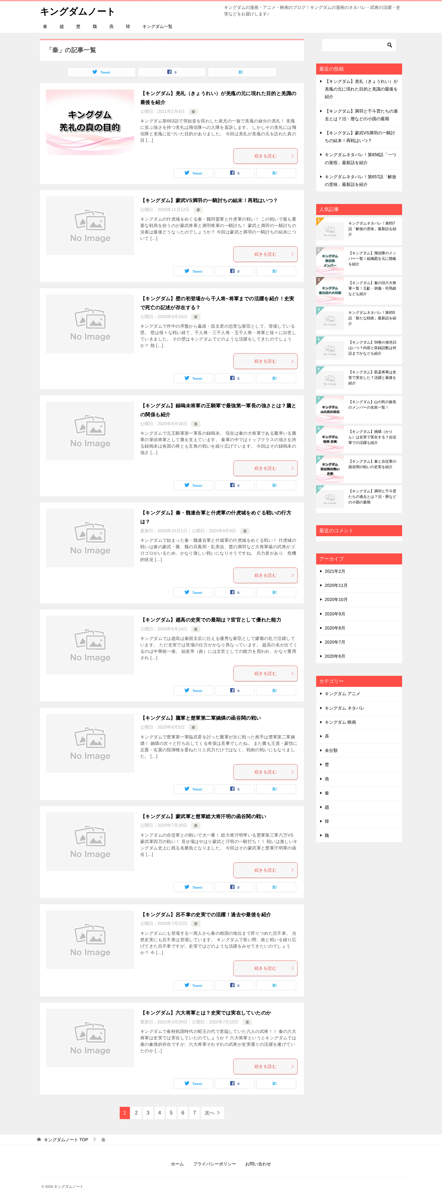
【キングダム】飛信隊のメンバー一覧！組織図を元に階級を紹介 (372, 258)
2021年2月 (335, 571)
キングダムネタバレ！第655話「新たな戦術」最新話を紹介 (372, 318)
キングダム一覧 (157, 26)
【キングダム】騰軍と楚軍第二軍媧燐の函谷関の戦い (200, 718)
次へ (210, 1112)
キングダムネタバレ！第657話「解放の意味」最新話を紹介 (372, 229)
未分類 (331, 750)
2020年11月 (336, 585)
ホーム (177, 1163)
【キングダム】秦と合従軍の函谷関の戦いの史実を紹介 (372, 464)
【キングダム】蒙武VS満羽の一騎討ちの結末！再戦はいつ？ (209, 200)
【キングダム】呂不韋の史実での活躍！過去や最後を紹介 (205, 914)
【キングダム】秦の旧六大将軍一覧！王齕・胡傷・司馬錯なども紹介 (372, 288)
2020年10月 (336, 599)
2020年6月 (335, 656)
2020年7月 (335, 642)
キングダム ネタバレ (345, 708)
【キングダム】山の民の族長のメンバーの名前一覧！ (372, 405)
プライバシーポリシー (214, 1163)
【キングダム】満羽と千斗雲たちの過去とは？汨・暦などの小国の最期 (372, 496)
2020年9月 (335, 613)
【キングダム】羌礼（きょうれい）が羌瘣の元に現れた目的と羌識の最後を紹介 (361, 89)
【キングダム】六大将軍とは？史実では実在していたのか (205, 1012)
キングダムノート (78, 10)
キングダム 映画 (340, 722)
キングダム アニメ (342, 693)
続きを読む (274, 155)
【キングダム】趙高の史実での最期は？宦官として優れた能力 (210, 619)
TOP (66, 1139)
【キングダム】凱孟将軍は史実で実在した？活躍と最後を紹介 (372, 377)
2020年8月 (335, 628)
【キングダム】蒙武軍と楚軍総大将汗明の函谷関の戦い (203, 816)
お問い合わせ (258, 1163)
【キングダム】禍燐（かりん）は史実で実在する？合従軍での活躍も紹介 (372, 437)
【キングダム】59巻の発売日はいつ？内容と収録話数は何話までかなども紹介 (372, 348)
